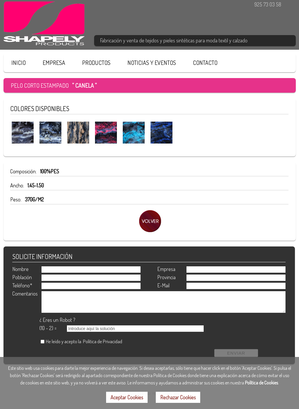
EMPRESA (54, 62)
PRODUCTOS (96, 62)
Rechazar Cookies (178, 397)
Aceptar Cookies (126, 397)
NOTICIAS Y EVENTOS (151, 62)
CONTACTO (205, 62)
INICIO (18, 62)
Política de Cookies (261, 383)
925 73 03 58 (267, 4)
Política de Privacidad (102, 341)
